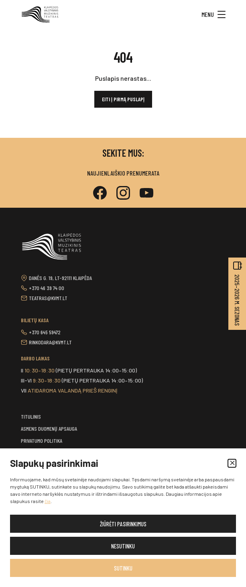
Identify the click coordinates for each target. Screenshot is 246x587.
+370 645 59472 (45, 332)
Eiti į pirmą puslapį (123, 99)
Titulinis (31, 416)
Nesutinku (123, 546)
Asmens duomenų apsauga (49, 428)
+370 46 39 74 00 (46, 287)
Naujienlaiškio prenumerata (123, 173)
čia (48, 501)
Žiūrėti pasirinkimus (123, 524)
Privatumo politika (41, 440)
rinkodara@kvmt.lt (50, 342)
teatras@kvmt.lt (48, 298)
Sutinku (123, 568)
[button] (232, 463)
